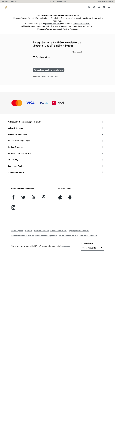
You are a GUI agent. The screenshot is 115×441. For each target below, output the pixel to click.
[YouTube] (33, 198)
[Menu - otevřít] (108, 7)
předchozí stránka (53, 23)
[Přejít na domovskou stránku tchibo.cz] (6, 7)
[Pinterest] (43, 198)
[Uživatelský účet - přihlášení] (99, 7)
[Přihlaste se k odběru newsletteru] (48, 70)
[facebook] (13, 198)
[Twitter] (23, 198)
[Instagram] (13, 208)
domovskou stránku (81, 23)
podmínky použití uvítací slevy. (47, 76)
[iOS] (60, 198)
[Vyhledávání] (89, 7)
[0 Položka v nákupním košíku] (104, 7)
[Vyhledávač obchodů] (94, 7)
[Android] (70, 198)
